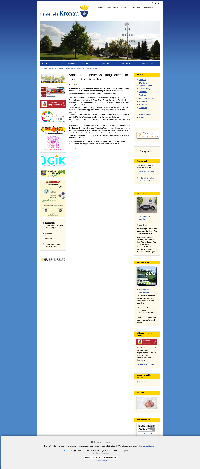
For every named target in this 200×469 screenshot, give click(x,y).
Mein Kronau (68, 63)
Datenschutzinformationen (148, 446)
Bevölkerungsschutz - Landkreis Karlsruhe (53, 245)
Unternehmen (144, 111)
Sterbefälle (143, 108)
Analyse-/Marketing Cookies (98, 450)
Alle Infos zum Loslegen (145, 364)
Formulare (143, 92)
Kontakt (116, 7)
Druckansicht (148, 7)
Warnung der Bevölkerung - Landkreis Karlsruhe (54, 236)
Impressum (125, 7)
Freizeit (126, 63)
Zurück (73, 148)
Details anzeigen (102, 453)
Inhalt (109, 7)
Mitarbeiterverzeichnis (147, 98)
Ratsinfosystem (144, 104)
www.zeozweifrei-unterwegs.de (145, 291)
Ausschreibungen (145, 89)
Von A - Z (142, 80)
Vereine (142, 117)
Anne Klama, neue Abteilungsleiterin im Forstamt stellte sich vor (73, 68)
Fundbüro (142, 95)
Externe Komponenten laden (125, 450)
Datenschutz (136, 7)
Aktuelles (47, 63)
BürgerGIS (147, 152)
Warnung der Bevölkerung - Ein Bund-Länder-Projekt (54, 225)
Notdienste (143, 101)
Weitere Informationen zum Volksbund (147, 179)
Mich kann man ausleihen (144, 218)
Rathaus (86, 63)
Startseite (101, 7)
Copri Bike (143, 225)
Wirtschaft (148, 63)
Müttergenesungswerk (147, 171)
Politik (105, 63)
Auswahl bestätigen (93, 457)
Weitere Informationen (147, 382)
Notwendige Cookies (75, 450)
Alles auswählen (110, 457)
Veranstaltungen (145, 114)
